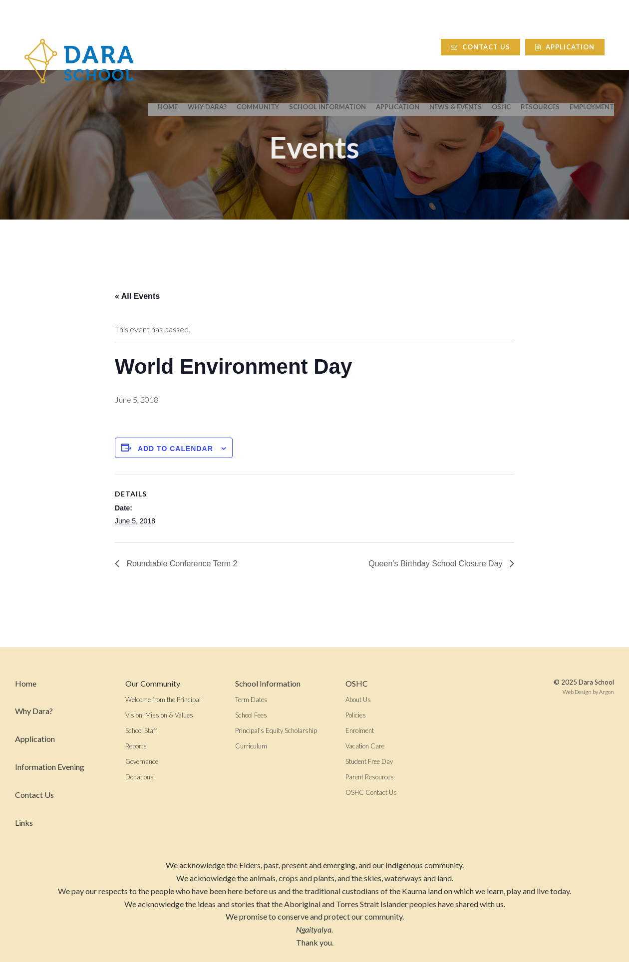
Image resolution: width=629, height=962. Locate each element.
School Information (327, 50)
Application (574, 23)
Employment (592, 50)
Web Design (577, 692)
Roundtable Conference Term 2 (181, 563)
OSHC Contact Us (371, 792)
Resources (540, 50)
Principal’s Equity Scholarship (276, 730)
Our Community (152, 683)
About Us (358, 700)
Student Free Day (369, 761)
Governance (141, 761)
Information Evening (49, 766)
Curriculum (251, 746)
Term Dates (251, 700)
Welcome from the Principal (163, 700)
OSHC (501, 50)
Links (24, 822)
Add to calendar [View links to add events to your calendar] (175, 449)
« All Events (137, 296)
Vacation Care (364, 746)
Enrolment (359, 730)
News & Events (455, 50)
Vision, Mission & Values (159, 715)
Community (258, 50)
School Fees (251, 715)
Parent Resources (369, 777)
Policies (355, 715)
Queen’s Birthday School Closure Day (436, 563)
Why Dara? (207, 50)
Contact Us (490, 23)
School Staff (141, 730)
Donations (139, 777)
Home (168, 50)
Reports (136, 746)
